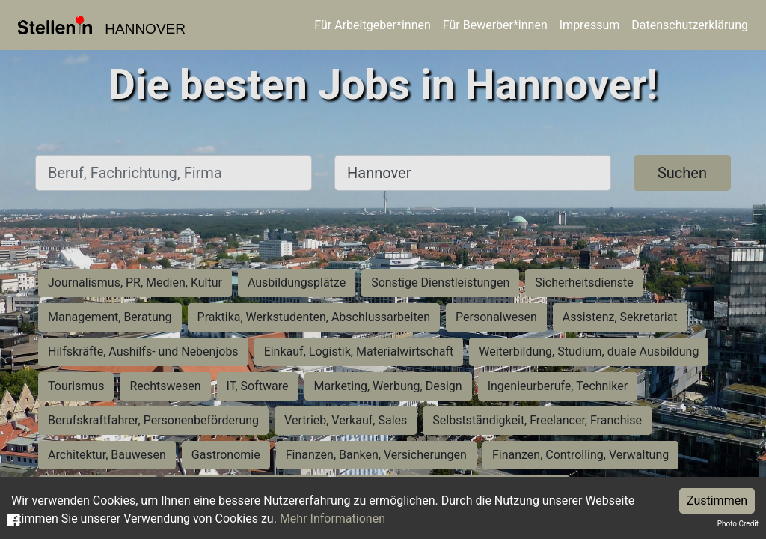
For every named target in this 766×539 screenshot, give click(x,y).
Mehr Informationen (332, 518)
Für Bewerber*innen (495, 25)
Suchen (682, 173)
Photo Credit (738, 524)
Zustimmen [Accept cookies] (717, 500)
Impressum (590, 25)
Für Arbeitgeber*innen (372, 25)
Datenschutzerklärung (689, 25)
